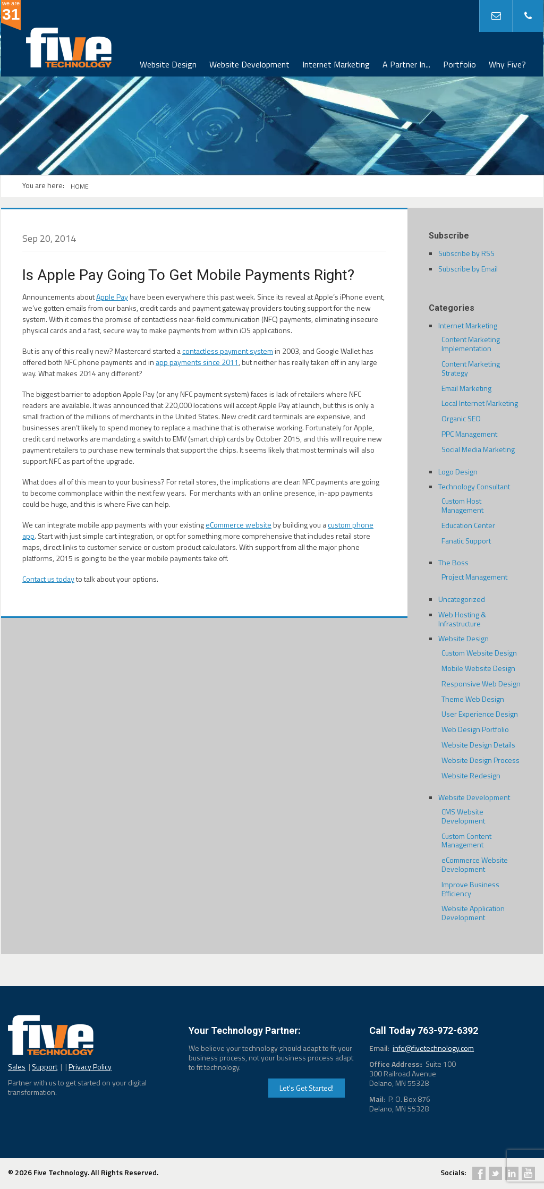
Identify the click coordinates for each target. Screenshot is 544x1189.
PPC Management (469, 433)
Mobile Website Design (478, 668)
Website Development (249, 64)
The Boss (453, 562)
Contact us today (48, 578)
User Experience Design (479, 713)
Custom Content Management (466, 840)
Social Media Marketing (478, 449)
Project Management (474, 576)
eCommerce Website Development (474, 864)
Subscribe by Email (468, 268)
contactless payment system (227, 350)
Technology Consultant (474, 486)
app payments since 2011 (197, 362)
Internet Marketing (336, 64)
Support (44, 1066)
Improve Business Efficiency (470, 889)
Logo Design (458, 471)
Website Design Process (480, 760)
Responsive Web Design (481, 683)
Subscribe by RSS (466, 253)
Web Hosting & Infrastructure (462, 619)
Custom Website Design (479, 652)
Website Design (168, 64)
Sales (17, 1066)
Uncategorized (461, 599)
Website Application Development (473, 913)
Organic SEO (461, 418)
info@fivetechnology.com (433, 1048)
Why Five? (507, 64)
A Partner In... (406, 64)
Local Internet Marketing (479, 403)
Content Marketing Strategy (470, 368)
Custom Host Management (462, 505)
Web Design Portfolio (475, 729)
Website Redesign (470, 775)
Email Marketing (466, 388)
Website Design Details (478, 744)
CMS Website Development (463, 816)
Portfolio (459, 64)
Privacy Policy (90, 1066)
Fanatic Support (466, 540)
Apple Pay (112, 296)
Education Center (468, 525)
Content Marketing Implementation (470, 344)
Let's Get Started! (306, 1087)
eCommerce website (238, 524)
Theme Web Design (472, 698)
